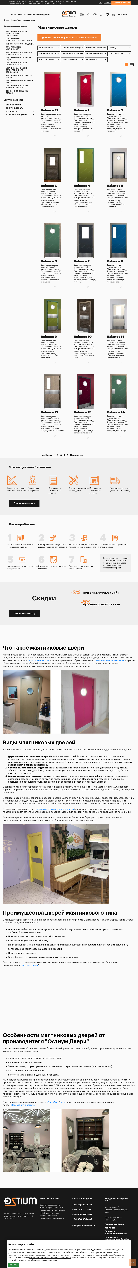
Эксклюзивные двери (23, 12)
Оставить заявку (121, 3)
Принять (13, 1265)
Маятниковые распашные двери (19, 76)
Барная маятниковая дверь (20, 44)
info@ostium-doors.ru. (22, 1105)
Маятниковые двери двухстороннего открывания (16, 70)
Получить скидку (24, 614)
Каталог (23, 10)
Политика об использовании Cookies (117, 1238)
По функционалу (14, 108)
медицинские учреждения (109, 660)
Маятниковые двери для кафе (18, 59)
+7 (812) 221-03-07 (81, 1210)
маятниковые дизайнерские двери (54, 809)
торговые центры (39, 660)
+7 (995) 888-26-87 (82, 1219)
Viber (63, 1102)
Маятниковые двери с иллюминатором (17, 87)
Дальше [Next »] (74, 455)
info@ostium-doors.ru (97, 3)
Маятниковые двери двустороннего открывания (16, 33)
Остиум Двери (29, 965)
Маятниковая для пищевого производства (20, 53)
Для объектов (13, 105)
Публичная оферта (114, 1224)
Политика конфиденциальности (116, 1232)
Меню (14, 10)
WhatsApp (52, 1102)
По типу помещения (16, 115)
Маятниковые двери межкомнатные (16, 64)
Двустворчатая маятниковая (13, 48)
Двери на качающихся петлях (17, 92)
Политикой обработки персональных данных (50, 1258)
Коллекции (11, 111)
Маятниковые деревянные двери (19, 82)
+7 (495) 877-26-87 (82, 1205)
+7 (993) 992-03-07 (82, 1214)
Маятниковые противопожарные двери (19, 40)
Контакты (122, 11)
